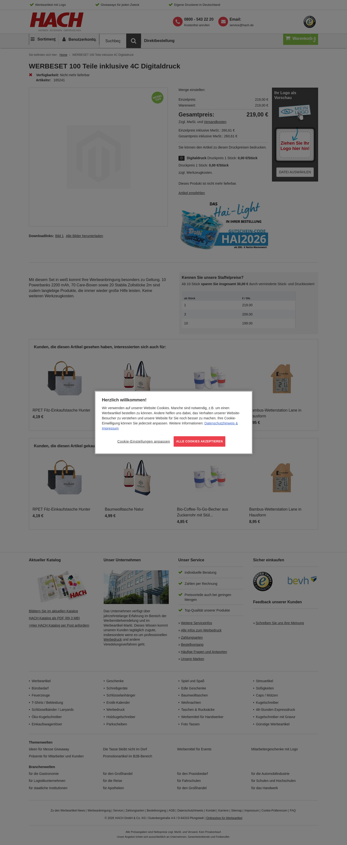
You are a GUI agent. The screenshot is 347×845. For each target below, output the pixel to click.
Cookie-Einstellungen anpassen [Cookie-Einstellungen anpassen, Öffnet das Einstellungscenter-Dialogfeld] (143, 441)
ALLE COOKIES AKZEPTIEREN (199, 441)
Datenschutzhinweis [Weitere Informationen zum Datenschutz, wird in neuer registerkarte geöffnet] (219, 423)
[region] (174, 422)
